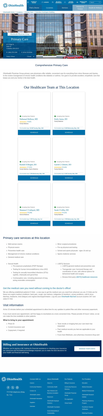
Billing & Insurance (70, 383)
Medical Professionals (88, 391)
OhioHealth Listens (35, 394)
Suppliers (32, 402)
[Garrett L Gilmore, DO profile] (68, 148)
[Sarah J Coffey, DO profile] (68, 194)
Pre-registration (69, 399)
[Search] (99, 2)
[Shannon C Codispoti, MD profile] (34, 194)
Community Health (52, 387)
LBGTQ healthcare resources (86, 277)
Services (65, 8)
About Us (49, 383)
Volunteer (32, 406)
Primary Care (29, 12)
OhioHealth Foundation (53, 407)
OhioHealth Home (8, 12)
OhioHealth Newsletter (36, 398)
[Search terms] (95, 2)
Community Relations (36, 387)
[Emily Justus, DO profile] (68, 103)
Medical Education (87, 387)
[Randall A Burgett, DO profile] (34, 148)
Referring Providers (87, 413)
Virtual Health (68, 403)
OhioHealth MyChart (68, 296)
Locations (49, 8)
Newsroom (50, 397)
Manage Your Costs (87, 349)
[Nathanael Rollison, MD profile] (34, 103)
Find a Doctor (34, 8)
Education (85, 383)
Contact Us (33, 391)
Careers (32, 383)
